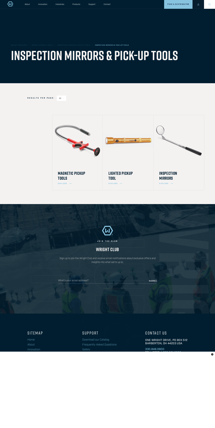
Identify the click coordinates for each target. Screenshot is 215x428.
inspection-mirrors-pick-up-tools (73, 45)
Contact (107, 4)
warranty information (167, 418)
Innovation (42, 4)
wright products (19, 45)
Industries (60, 4)
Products (76, 4)
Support (91, 4)
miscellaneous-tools (42, 45)
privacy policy (141, 418)
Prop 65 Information (117, 418)
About (27, 4)
